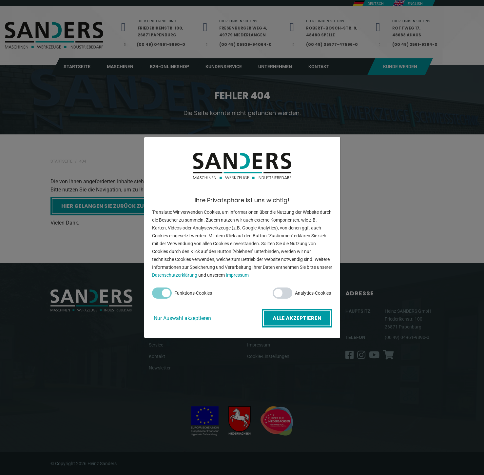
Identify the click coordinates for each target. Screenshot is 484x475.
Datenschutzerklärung (174, 275)
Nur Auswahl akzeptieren (182, 318)
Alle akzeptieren (297, 318)
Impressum (237, 275)
